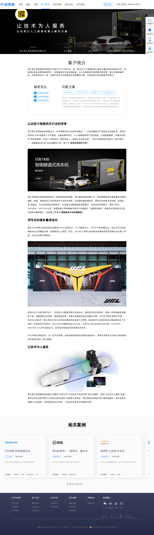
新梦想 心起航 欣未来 (118, 451)
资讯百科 (69, 4)
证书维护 (72, 510)
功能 (36, 4)
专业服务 (15, 507)
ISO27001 (82, 93)
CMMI (94, 93)
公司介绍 (15, 503)
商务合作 (91, 503)
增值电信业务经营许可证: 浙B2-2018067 (53, 527)
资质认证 (35, 507)
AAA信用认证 (108, 93)
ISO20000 (68, 93)
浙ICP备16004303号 (79, 527)
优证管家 (57, 4)
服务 (28, 4)
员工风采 (15, 510)
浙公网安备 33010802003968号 (103, 527)
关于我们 (80, 4)
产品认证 (35, 510)
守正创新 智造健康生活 (23, 451)
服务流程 (72, 503)
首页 (21, 4)
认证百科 (54, 503)
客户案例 (45, 4)
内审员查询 (122, 4)
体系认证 (35, 503)
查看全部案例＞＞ (77, 484)
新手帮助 (72, 507)
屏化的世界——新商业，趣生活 (75, 451)
